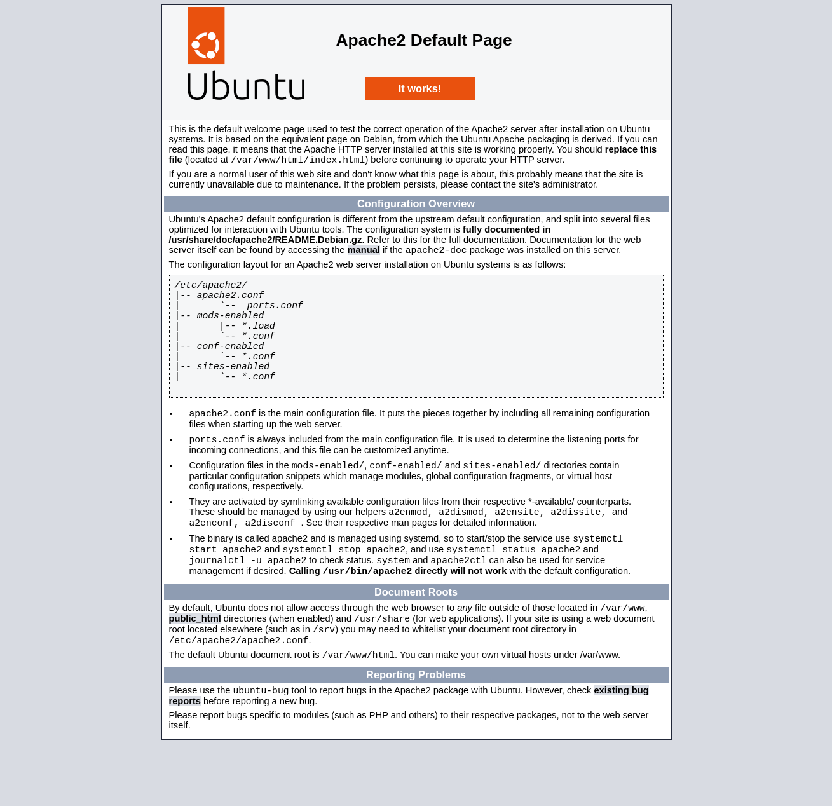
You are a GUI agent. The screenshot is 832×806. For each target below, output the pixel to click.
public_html (195, 671)
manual (364, 254)
